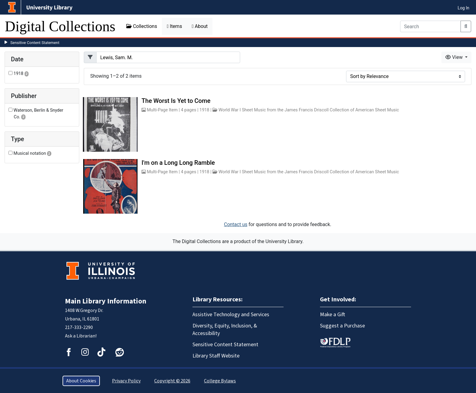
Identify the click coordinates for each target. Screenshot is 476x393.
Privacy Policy (126, 381)
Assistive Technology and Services (230, 314)
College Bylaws (220, 381)
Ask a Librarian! (81, 336)
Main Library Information (105, 301)
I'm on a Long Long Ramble (178, 162)
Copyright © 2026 (172, 381)
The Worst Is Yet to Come (175, 100)
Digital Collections (60, 26)
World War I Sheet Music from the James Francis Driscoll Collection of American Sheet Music (309, 110)
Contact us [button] (235, 224)
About (200, 26)
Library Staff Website (216, 356)
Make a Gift (332, 314)
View (454, 57)
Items (174, 26)
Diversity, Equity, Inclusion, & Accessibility (224, 329)
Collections (141, 26)
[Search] (430, 26)
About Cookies (81, 381)
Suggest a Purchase (342, 326)
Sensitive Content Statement (34, 42)
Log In (463, 7)
